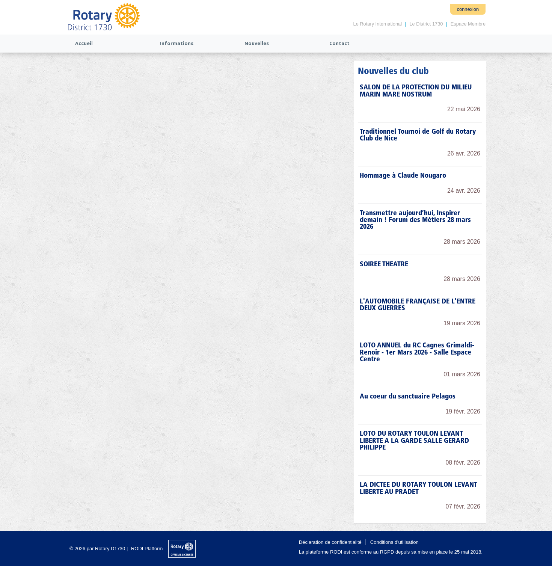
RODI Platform (147, 548)
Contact (339, 43)
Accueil (84, 43)
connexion (468, 9)
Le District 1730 (426, 24)
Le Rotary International (377, 24)
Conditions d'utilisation (394, 542)
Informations (176, 43)
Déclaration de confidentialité (330, 542)
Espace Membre (468, 24)
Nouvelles (256, 43)
